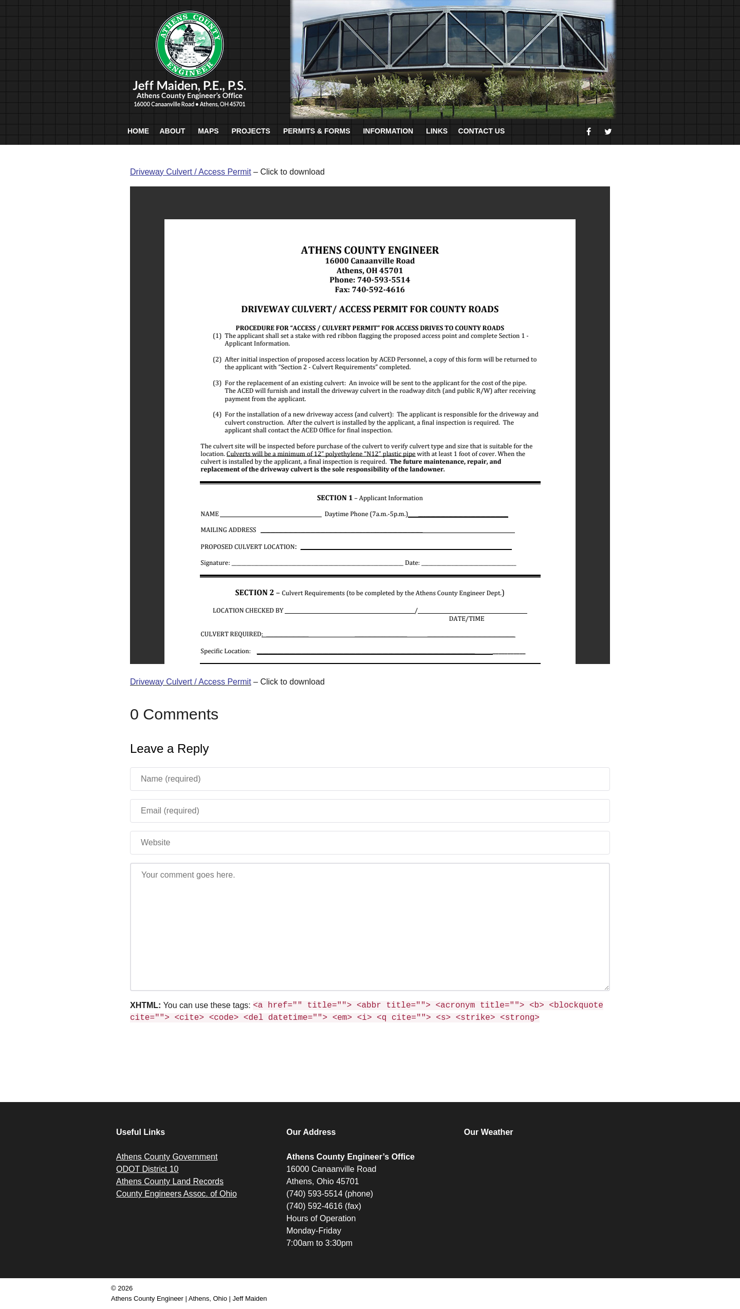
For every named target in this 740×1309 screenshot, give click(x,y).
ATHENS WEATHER (541, 1189)
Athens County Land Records (170, 1181)
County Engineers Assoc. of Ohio (176, 1193)
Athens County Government (166, 1156)
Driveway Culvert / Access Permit (190, 681)
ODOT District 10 (147, 1169)
